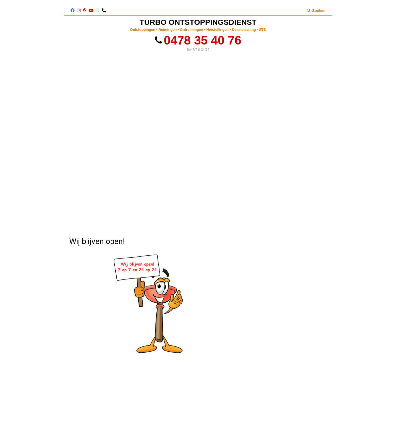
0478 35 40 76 (198, 40)
